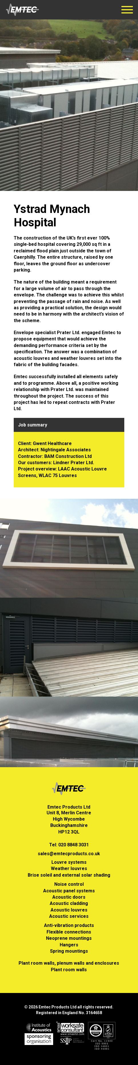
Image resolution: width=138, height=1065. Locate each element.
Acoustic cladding (69, 903)
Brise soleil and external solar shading (69, 875)
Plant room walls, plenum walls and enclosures (69, 963)
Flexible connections (69, 932)
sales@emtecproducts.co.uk (69, 853)
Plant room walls (69, 969)
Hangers (69, 945)
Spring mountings (69, 951)
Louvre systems (69, 862)
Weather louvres (69, 868)
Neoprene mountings (69, 938)
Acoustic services (69, 916)
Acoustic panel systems (69, 891)
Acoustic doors (68, 897)
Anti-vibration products (69, 925)
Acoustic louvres (69, 910)
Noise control (69, 884)
